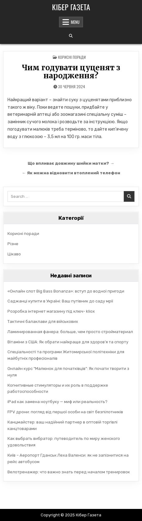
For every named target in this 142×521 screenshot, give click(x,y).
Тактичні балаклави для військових (42, 321)
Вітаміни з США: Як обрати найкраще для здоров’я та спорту (67, 342)
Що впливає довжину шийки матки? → (71, 163)
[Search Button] (71, 36)
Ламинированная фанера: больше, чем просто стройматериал (70, 331)
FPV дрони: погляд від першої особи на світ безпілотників (65, 412)
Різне (12, 243)
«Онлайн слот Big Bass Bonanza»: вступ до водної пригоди (65, 291)
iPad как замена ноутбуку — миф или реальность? (57, 401)
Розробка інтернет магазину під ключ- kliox (51, 311)
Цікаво (14, 254)
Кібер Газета (71, 6)
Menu (75, 22)
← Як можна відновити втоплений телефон (71, 172)
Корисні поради (72, 57)
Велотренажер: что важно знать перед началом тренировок (68, 472)
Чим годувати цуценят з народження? (71, 71)
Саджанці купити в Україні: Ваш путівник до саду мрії (60, 301)
